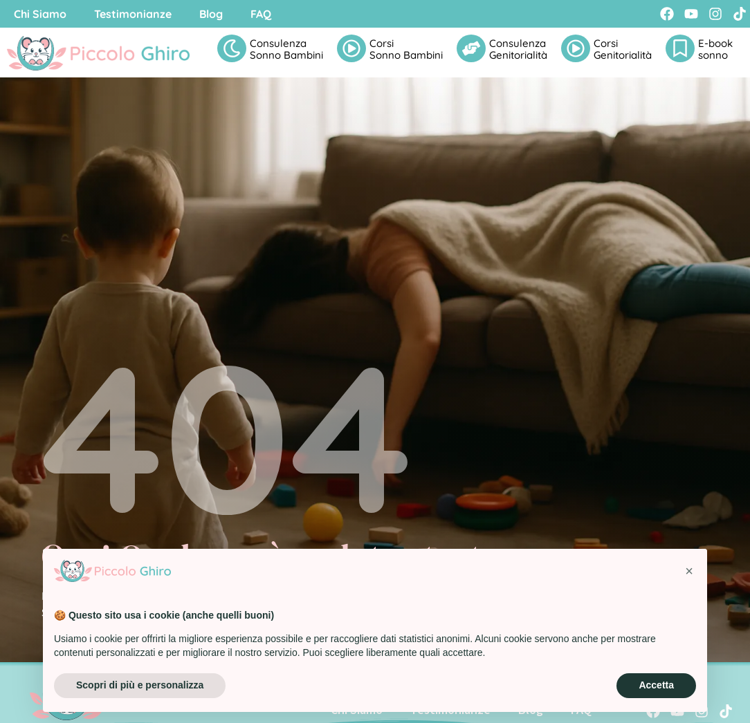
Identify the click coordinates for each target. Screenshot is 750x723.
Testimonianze (133, 14)
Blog (211, 14)
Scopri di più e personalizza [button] (139, 685)
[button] (689, 571)
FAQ (260, 14)
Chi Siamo (40, 14)
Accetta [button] (656, 685)
